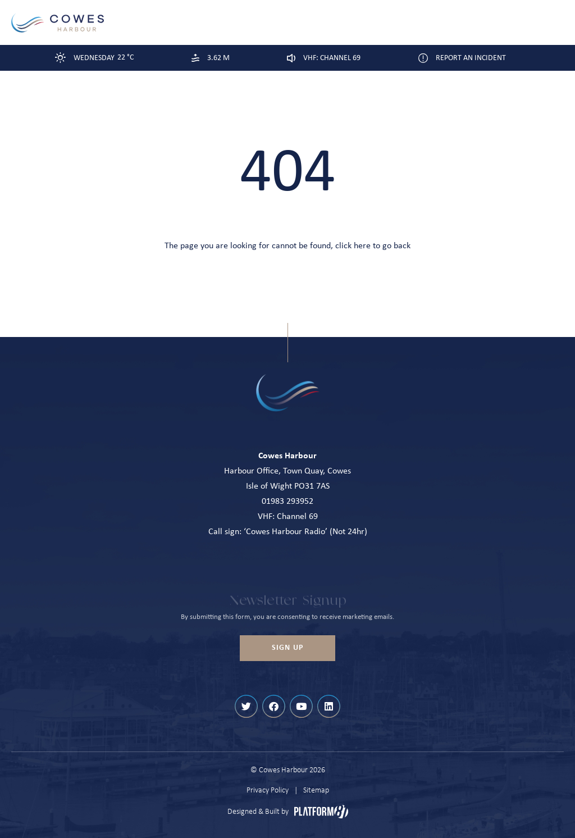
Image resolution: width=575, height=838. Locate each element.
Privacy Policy (268, 790)
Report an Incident (471, 58)
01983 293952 (287, 501)
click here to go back (372, 246)
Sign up (287, 648)
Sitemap (316, 790)
